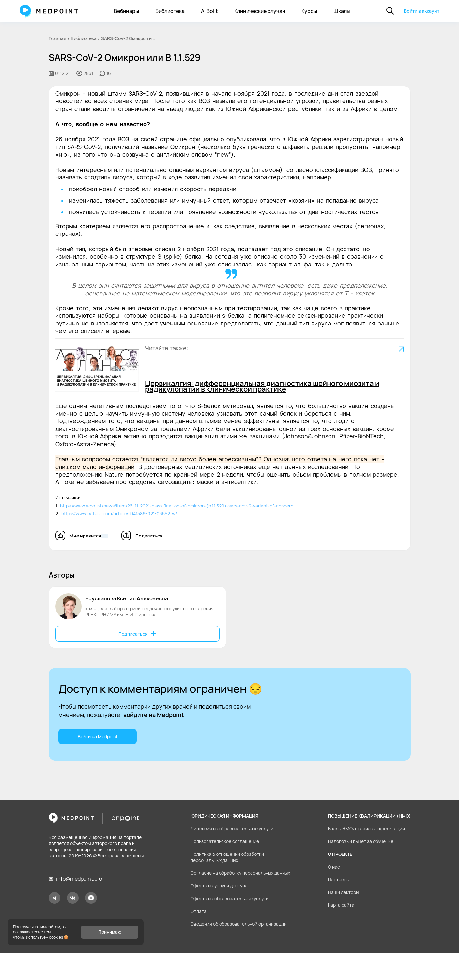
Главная (57, 38)
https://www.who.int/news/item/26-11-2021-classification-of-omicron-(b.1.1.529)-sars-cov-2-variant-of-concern (175, 506)
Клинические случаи (259, 11)
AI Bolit (209, 11)
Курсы (309, 11)
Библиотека (170, 11)
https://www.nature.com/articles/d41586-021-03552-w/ (118, 513)
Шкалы (341, 11)
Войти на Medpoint (97, 737)
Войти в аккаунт (421, 11)
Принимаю (109, 932)
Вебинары (126, 11)
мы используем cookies (41, 937)
